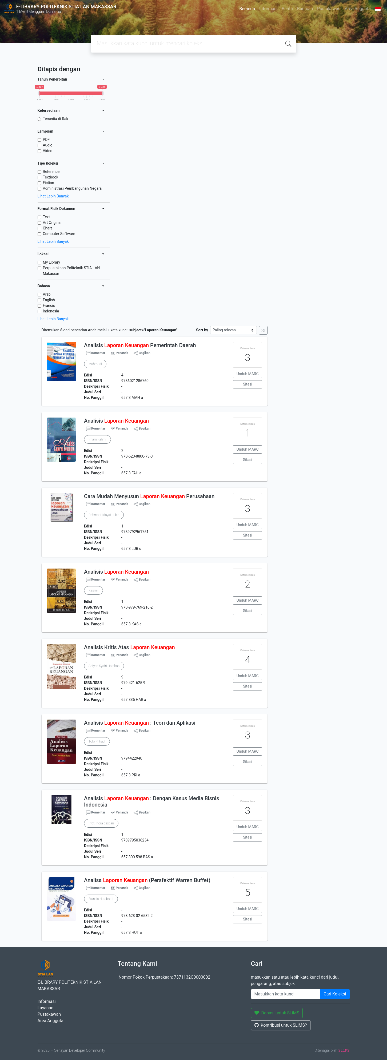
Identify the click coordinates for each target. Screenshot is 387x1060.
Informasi (268, 8)
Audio (48, 145)
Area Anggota (358, 8)
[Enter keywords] (286, 994)
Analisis (116, 421)
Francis (49, 305)
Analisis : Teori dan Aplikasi (140, 723)
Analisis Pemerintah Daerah (140, 345)
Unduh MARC (248, 374)
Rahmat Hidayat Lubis (104, 515)
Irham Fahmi (97, 439)
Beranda (247, 8)
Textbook (50, 177)
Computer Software (59, 234)
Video (48, 151)
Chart (47, 228)
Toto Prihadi (97, 741)
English (49, 300)
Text (46, 217)
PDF (46, 139)
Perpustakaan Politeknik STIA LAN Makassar (71, 271)
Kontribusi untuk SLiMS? (280, 1025)
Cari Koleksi (335, 994)
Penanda (122, 353)
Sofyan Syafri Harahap (104, 666)
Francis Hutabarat (101, 899)
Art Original (52, 222)
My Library (51, 262)
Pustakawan (328, 8)
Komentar (95, 353)
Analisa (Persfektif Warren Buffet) (147, 880)
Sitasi (247, 384)
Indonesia (51, 311)
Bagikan (142, 353)
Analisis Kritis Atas (129, 647)
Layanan (46, 1007)
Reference (51, 171)
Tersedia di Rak (55, 119)
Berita (287, 8)
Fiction (48, 183)
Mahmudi (95, 364)
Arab (47, 294)
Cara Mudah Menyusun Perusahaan (149, 496)
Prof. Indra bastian (101, 823)
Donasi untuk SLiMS (277, 1012)
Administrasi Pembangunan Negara (72, 188)
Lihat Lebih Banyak (53, 196)
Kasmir (93, 590)
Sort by (202, 330)
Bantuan (305, 8)
